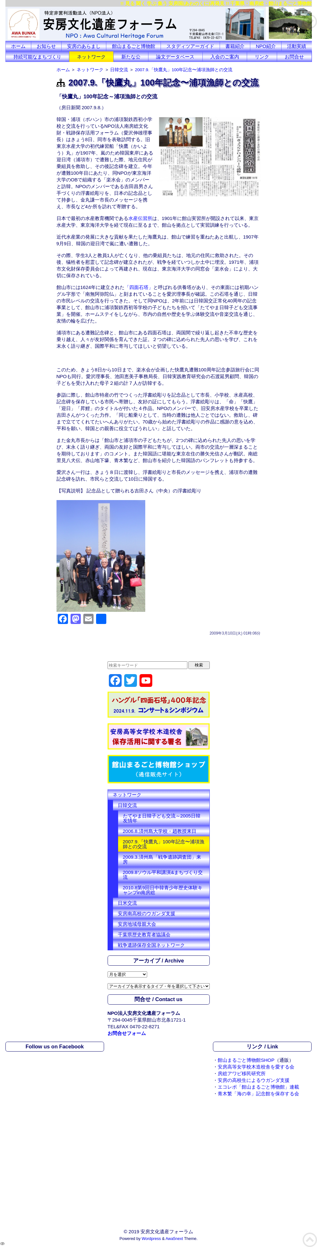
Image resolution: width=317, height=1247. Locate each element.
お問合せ (294, 56)
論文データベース (175, 56)
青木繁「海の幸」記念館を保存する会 (258, 1093)
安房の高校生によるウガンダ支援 (254, 1080)
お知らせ (46, 46)
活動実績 (296, 46)
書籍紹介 (235, 46)
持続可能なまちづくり (37, 56)
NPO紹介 (266, 46)
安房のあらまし (84, 46)
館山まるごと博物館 (133, 46)
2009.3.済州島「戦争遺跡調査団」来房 (162, 859)
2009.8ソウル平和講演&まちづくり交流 (163, 875)
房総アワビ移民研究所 (242, 1073)
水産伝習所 (140, 218)
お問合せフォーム (127, 1033)
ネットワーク (91, 56)
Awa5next (174, 1238)
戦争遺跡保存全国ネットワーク (151, 945)
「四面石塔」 (139, 287)
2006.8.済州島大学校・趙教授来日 (159, 831)
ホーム (18, 46)
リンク (262, 56)
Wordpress (151, 1238)
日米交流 (127, 903)
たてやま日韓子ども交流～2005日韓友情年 (161, 818)
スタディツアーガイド (190, 46)
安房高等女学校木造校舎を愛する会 (256, 1066)
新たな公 (130, 56)
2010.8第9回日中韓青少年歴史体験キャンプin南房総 (162, 890)
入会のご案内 (224, 56)
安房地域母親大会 (137, 924)
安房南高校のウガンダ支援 (146, 913)
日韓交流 (127, 805)
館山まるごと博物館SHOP (246, 1060)
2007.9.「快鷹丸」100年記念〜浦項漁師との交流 (163, 844)
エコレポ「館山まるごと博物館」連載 (258, 1087)
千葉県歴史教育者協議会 (144, 934)
